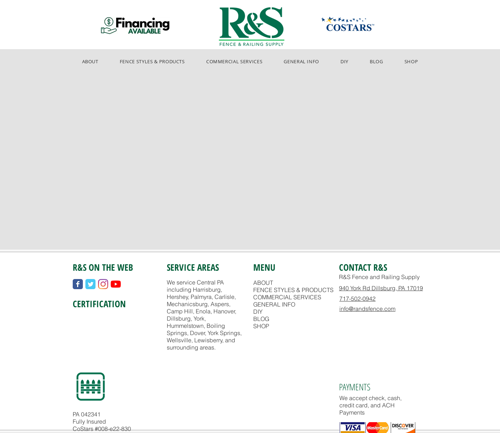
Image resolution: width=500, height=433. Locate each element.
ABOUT (263, 282)
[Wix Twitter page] (90, 284)
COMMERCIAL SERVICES (287, 297)
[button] (152, 61)
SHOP (261, 326)
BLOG (261, 318)
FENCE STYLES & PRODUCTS (293, 289)
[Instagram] (103, 284)
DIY (258, 311)
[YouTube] (116, 284)
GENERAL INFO (274, 304)
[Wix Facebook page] (78, 284)
